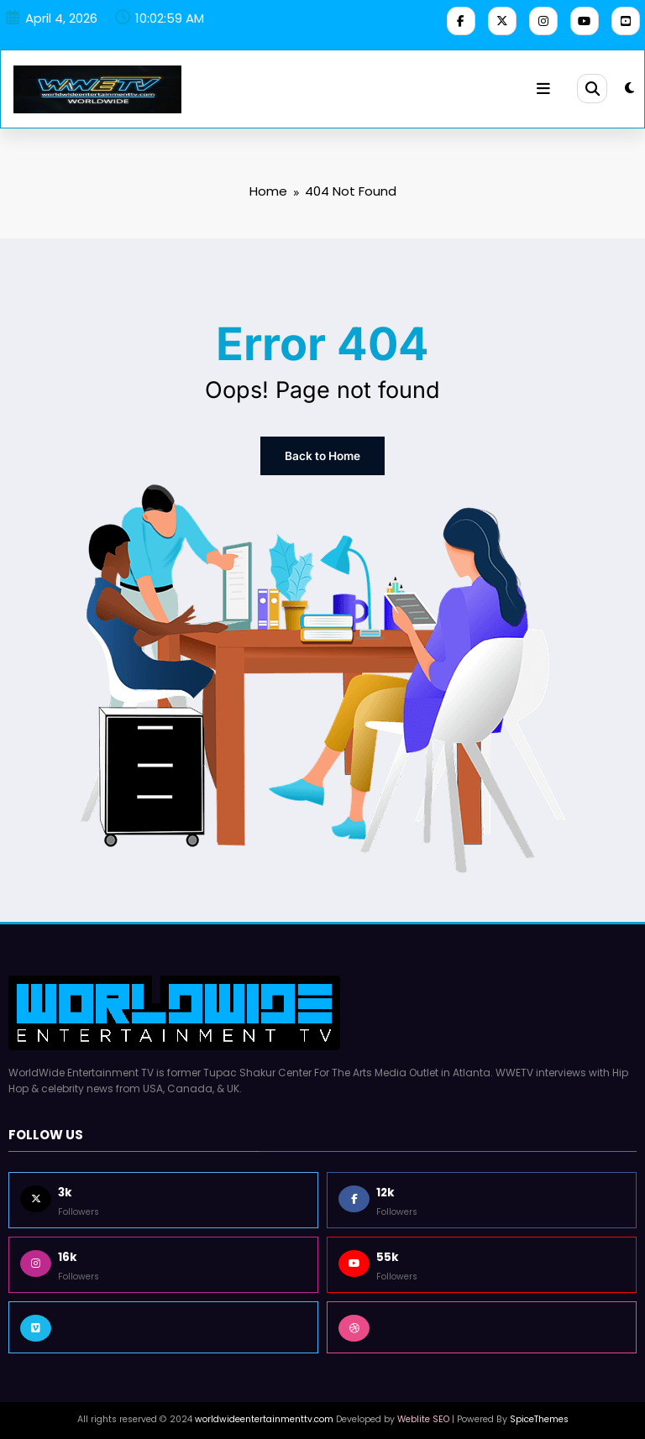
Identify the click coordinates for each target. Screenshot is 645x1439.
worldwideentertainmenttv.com (264, 1413)
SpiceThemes (539, 1413)
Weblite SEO (423, 1413)
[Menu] (545, 86)
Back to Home (322, 452)
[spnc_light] (629, 85)
